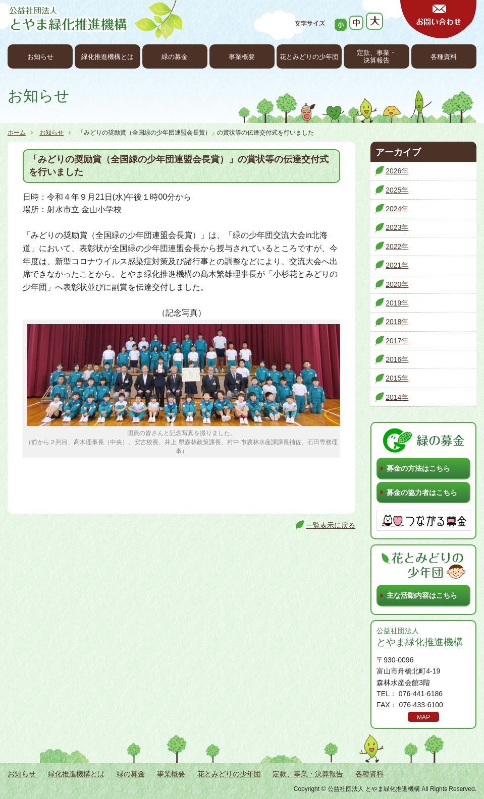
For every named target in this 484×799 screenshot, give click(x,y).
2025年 (397, 190)
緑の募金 (175, 56)
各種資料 (444, 56)
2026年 (397, 171)
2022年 (397, 246)
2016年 (397, 359)
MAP (423, 717)
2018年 (397, 322)
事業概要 (242, 56)
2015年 (397, 378)
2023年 (397, 227)
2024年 (397, 209)
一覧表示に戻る (330, 525)
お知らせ (40, 56)
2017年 (397, 341)
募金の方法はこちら (418, 468)
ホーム (17, 132)
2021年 (397, 265)
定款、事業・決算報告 (376, 56)
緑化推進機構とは (107, 56)
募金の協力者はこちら (422, 492)
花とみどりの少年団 (309, 56)
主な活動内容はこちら (422, 595)
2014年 (397, 397)
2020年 (397, 284)
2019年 (397, 303)
